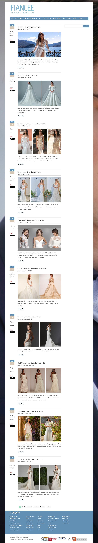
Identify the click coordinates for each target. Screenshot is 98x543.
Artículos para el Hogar (14, 527)
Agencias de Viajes (13, 516)
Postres (39, 529)
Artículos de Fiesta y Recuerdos (16, 525)
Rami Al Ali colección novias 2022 (28, 75)
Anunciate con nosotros (24, 537)
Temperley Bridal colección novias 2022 (30, 411)
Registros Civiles (51, 516)
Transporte (50, 529)
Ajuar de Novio (13, 520)
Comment (12, 35)
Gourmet (69, 18)
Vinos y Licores (65, 518)
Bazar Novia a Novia (30, 516)
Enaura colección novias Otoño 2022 (29, 172)
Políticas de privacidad (22, 539)
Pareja (54, 18)
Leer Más (20, 67)
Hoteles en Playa (29, 529)
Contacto (17, 537)
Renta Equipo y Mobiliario (53, 518)
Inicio (12, 18)
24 (48, 506)
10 (40, 506)
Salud (63, 18)
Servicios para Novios (52, 525)
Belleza (49, 18)
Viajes (80, 18)
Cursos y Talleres (29, 520)
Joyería (39, 518)
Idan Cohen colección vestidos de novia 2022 (31, 124)
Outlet (39, 527)
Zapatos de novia (65, 523)
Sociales (75, 18)
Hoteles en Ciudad (30, 527)
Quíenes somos (12, 537)
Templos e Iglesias (52, 527)
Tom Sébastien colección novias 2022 (29, 27)
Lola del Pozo (12, 368)
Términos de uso (30, 539)
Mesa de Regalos (41, 523)
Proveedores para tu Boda (30, 18)
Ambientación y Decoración (15, 523)
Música (39, 525)
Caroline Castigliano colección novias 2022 (31, 220)
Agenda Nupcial (18, 18)
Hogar (58, 18)
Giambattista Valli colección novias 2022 (30, 460)
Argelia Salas (12, 33)
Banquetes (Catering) (14, 529)
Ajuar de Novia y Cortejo (15, 518)
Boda (44, 18)
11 (43, 506)
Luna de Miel (40, 520)
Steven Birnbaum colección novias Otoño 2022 (32, 269)
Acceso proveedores (13, 539)
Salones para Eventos (52, 520)
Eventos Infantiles (29, 523)
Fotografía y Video (29, 525)
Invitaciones (40, 516)
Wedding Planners (65, 520)
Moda (40, 18)
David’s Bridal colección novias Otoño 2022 (31, 363)
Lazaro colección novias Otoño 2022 (29, 317)
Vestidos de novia (65, 516)
